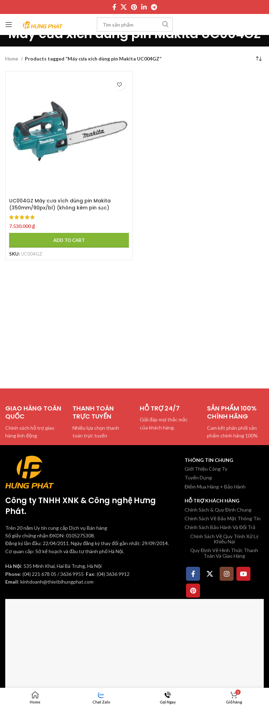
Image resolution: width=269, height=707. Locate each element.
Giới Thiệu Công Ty (206, 469)
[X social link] (123, 7)
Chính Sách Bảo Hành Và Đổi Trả (220, 527)
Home (12, 59)
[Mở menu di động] (9, 24)
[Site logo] (43, 24)
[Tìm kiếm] (135, 24)
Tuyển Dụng (198, 477)
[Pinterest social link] (134, 7)
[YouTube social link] (243, 574)
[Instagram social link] (227, 574)
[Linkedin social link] (144, 7)
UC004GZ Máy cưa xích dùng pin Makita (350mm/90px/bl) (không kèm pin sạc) (60, 204)
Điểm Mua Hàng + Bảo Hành (215, 487)
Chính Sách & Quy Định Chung (218, 510)
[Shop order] (258, 58)
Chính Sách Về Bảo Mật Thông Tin (223, 518)
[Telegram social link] (154, 7)
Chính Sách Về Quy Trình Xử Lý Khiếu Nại (224, 538)
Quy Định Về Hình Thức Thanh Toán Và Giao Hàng (224, 552)
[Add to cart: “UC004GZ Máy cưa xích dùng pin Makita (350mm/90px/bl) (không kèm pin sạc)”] (69, 240)
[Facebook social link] (114, 7)
